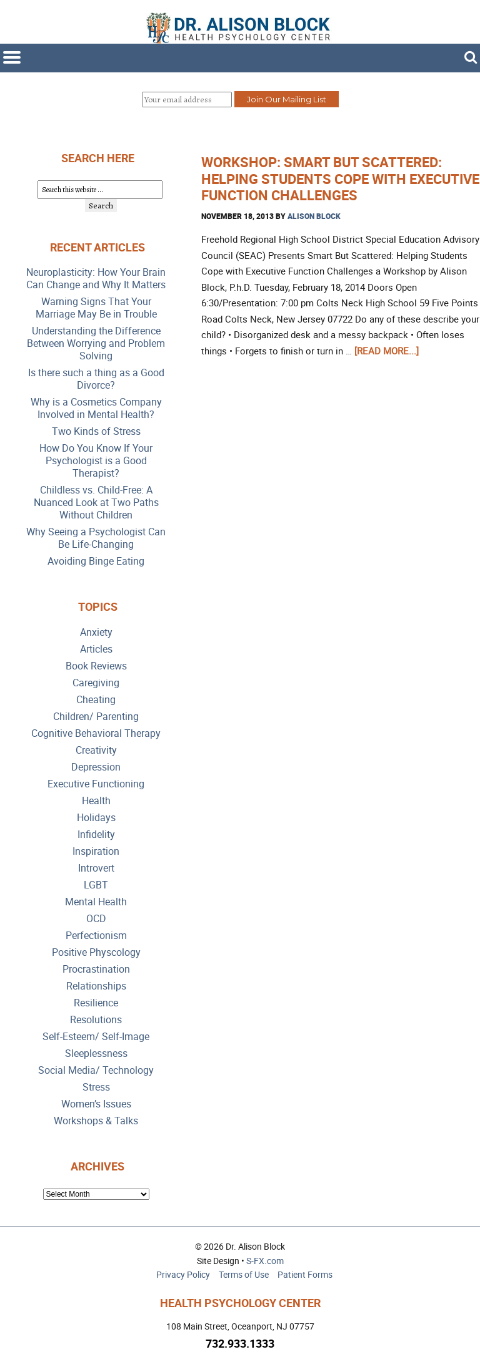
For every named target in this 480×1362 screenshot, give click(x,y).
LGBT (96, 885)
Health (96, 800)
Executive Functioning (96, 783)
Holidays (96, 817)
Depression (96, 767)
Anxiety (96, 632)
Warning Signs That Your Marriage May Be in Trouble (96, 308)
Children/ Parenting (96, 716)
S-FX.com (265, 1261)
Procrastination (96, 969)
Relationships (96, 986)
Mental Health (96, 901)
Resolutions (96, 1019)
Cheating (96, 699)
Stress (96, 1087)
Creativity (96, 750)
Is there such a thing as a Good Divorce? (96, 379)
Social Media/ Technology (96, 1070)
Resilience (96, 1002)
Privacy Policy (183, 1274)
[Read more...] (386, 350)
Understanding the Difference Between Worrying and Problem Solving (96, 343)
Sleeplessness (96, 1053)
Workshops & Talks (96, 1120)
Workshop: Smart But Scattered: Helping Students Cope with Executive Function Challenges (340, 178)
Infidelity (96, 834)
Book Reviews (96, 666)
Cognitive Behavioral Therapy (96, 733)
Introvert (96, 868)
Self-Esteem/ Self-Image (95, 1036)
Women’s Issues (96, 1104)
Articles (96, 649)
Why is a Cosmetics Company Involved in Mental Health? (96, 408)
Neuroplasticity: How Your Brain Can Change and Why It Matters (96, 278)
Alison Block (314, 216)
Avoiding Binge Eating (96, 561)
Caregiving (95, 682)
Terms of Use (244, 1274)
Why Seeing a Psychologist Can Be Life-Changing (96, 538)
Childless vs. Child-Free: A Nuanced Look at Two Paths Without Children (96, 503)
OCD (96, 918)
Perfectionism (96, 935)
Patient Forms (305, 1274)
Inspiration (95, 851)
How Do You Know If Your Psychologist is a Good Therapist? (95, 461)
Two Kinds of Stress (96, 431)
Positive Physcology (96, 952)
